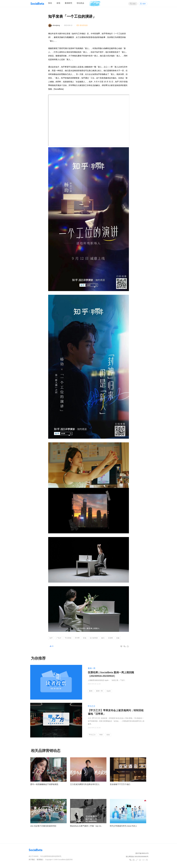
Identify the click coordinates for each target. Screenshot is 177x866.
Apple (109, 691)
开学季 (77, 638)
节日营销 (68, 638)
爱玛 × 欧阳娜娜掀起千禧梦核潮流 (44, 784)
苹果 (101, 735)
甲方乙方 (91, 706)
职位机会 (80, 3)
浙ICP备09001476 (142, 853)
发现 (58, 3)
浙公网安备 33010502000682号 (137, 856)
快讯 (50, 3)
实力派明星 (94, 638)
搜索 (134, 4)
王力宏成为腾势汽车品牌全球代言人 (85, 784)
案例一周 (91, 668)
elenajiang (56, 25)
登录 (144, 4)
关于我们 (32, 859)
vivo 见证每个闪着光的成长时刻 (43, 826)
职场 (84, 638)
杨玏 (102, 638)
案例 (90, 691)
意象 (117, 638)
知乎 (51, 638)
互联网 (110, 638)
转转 (108, 735)
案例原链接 (84, 25)
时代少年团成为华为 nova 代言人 (123, 826)
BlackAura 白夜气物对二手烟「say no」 (86, 826)
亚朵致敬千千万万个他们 (120, 784)
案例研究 (68, 3)
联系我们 (40, 859)
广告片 (59, 638)
